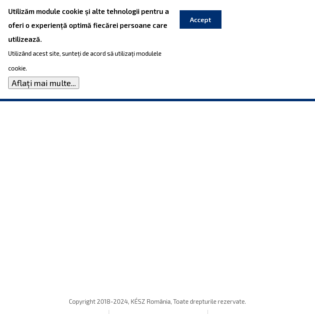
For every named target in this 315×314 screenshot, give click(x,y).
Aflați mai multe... (43, 81)
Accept (200, 18)
